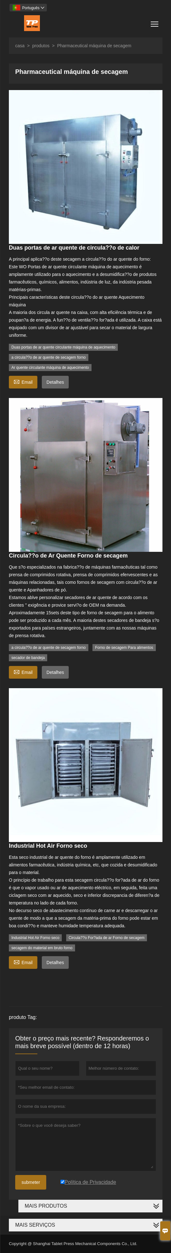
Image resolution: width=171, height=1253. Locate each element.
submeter (31, 1182)
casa (20, 45)
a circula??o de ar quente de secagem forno (48, 357)
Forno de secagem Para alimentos (124, 647)
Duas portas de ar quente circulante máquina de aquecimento (63, 347)
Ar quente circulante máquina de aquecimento (50, 367)
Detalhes (55, 382)
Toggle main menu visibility (155, 21)
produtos (40, 45)
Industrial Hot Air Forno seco (35, 938)
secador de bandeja (28, 658)
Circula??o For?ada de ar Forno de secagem (106, 938)
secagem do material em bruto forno (42, 948)
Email (23, 381)
